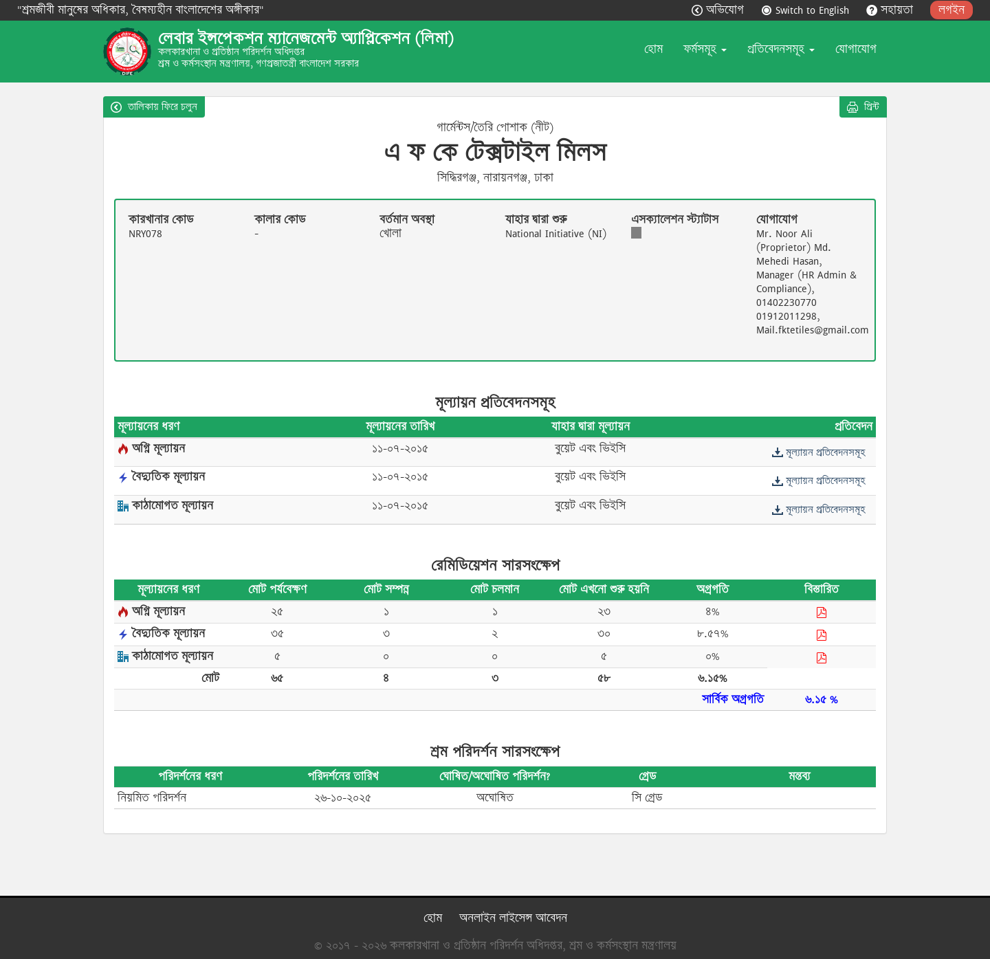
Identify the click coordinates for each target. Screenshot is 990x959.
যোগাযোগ (856, 49)
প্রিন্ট (863, 106)
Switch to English (806, 10)
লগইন (951, 10)
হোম (653, 49)
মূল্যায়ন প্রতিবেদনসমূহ (818, 452)
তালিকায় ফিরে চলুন (154, 106)
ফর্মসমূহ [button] (705, 49)
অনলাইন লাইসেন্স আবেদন (513, 918)
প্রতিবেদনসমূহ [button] (781, 49)
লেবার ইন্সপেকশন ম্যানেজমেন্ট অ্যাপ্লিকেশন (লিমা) (306, 38)
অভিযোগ (719, 10)
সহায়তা (891, 10)
